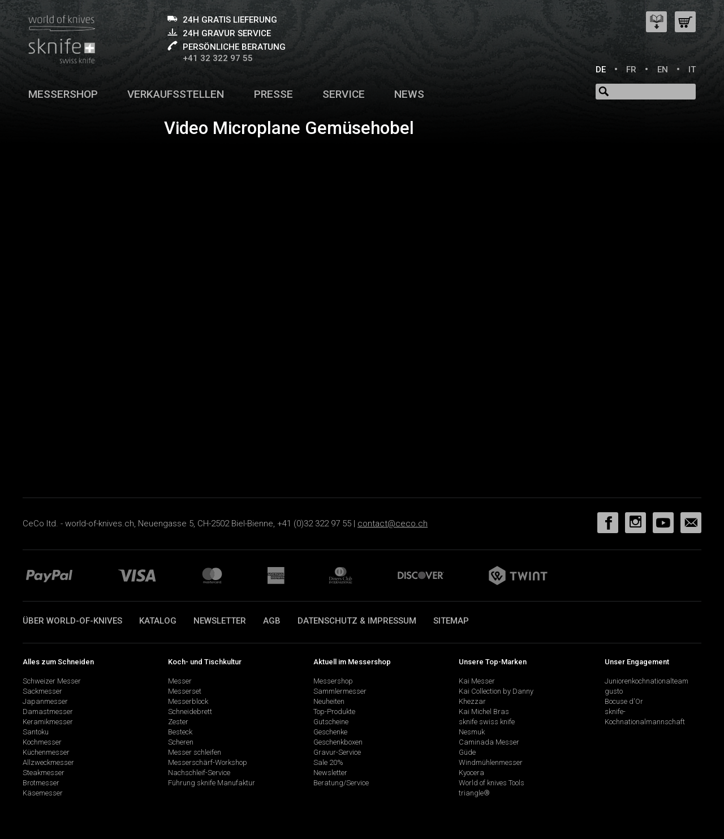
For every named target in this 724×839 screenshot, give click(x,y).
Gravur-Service (337, 752)
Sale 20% (328, 762)
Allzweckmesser (48, 762)
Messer (180, 681)
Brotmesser (41, 783)
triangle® (474, 793)
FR (631, 69)
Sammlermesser (340, 691)
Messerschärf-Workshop (207, 762)
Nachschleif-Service (199, 772)
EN (662, 69)
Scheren (180, 742)
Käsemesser (43, 793)
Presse (273, 94)
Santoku (36, 732)
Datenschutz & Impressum (357, 621)
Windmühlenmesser (491, 762)
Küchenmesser (46, 752)
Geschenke (330, 732)
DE (601, 69)
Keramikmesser (48, 721)
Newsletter (219, 621)
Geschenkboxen (338, 742)
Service (343, 94)
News (409, 94)
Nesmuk (472, 732)
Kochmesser (42, 742)
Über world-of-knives (72, 621)
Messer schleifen (194, 752)
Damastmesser (48, 711)
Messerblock (188, 701)
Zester (178, 721)
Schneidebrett (190, 711)
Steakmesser (43, 772)
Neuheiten (328, 701)
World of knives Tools (491, 783)
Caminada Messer (489, 742)
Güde (467, 752)
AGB (272, 621)
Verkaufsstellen (175, 94)
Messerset (184, 691)
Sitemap (451, 621)
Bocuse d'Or (624, 701)
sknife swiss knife (487, 721)
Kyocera (471, 772)
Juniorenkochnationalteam (646, 681)
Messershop (63, 94)
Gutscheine (330, 721)
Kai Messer (477, 681)
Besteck (180, 732)
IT (692, 69)
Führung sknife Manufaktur (211, 783)
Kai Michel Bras (484, 711)
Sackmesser (42, 691)
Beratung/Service (341, 783)
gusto (614, 691)
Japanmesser (45, 701)
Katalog (157, 621)
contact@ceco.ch (392, 523)
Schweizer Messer (52, 681)
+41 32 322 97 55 (218, 58)
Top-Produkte (334, 711)
